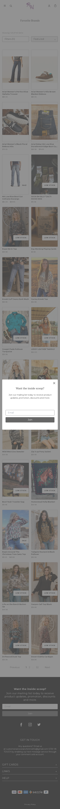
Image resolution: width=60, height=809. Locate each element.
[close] (54, 383)
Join (30, 419)
